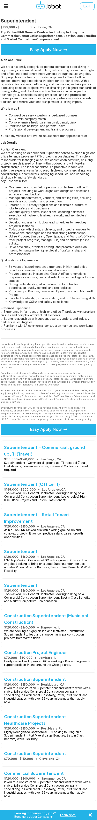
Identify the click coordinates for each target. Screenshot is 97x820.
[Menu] (5, 6)
